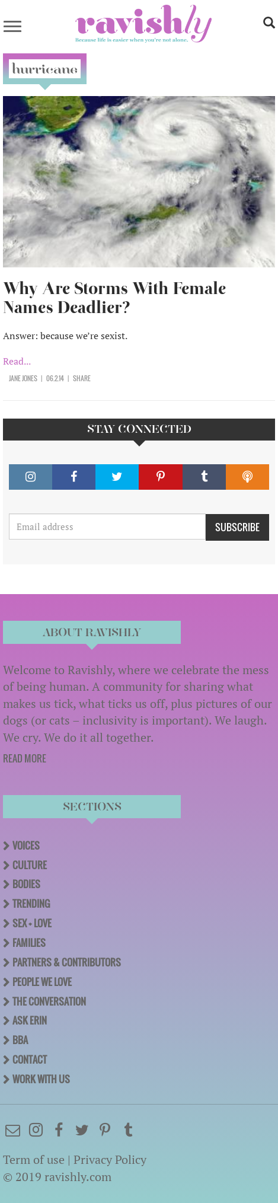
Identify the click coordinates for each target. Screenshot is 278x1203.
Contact (29, 1059)
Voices (26, 845)
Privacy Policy (110, 1159)
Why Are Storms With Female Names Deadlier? (114, 298)
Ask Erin (29, 1020)
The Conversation (49, 1001)
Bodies (26, 884)
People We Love (42, 982)
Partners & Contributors (66, 962)
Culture (29, 865)
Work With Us (41, 1079)
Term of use (34, 1159)
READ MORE (24, 758)
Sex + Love (32, 923)
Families (29, 943)
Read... (17, 361)
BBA (20, 1040)
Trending (31, 903)
